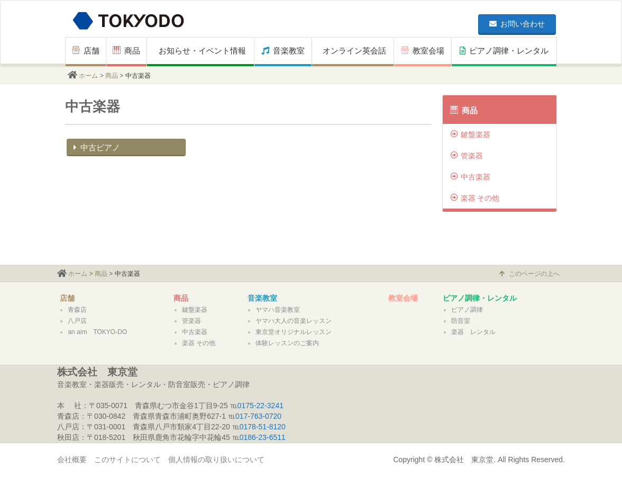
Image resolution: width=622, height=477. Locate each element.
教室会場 (422, 50)
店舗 (85, 50)
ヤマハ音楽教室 (277, 309)
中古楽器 (470, 177)
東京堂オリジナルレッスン (293, 332)
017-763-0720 (258, 416)
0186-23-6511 (263, 437)
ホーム (88, 75)
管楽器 (467, 155)
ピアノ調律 (467, 309)
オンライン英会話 (354, 50)
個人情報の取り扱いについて (216, 459)
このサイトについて (127, 459)
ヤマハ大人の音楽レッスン (293, 321)
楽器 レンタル (473, 332)
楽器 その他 (475, 198)
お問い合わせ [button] (517, 24)
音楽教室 (283, 50)
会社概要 (72, 459)
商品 (126, 50)
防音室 (460, 321)
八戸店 (77, 321)
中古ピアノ (95, 147)
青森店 (77, 309)
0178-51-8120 (263, 426)
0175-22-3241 (260, 405)
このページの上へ (529, 273)
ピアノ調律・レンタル (504, 50)
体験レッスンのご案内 (287, 343)
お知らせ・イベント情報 (202, 50)
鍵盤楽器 (470, 134)
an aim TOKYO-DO (97, 332)
